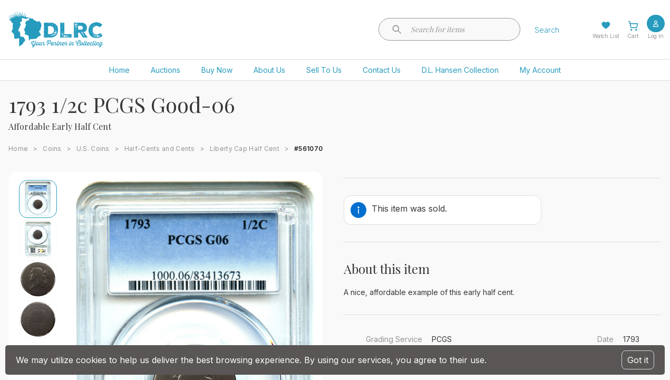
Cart (632, 36)
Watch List (606, 36)
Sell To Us (324, 69)
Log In (656, 36)
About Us (269, 69)
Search (547, 29)
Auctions (165, 69)
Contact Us (382, 69)
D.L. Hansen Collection (460, 69)
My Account (540, 69)
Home (119, 69)
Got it (637, 360)
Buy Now (216, 69)
